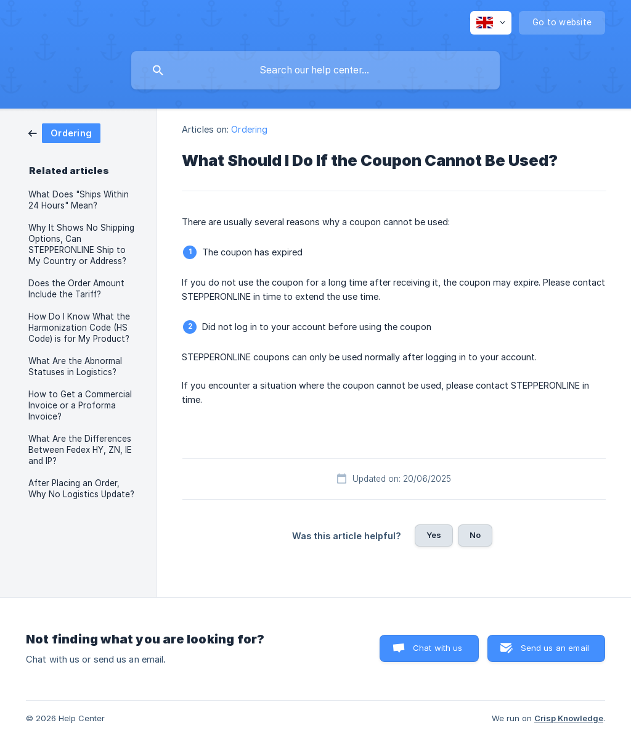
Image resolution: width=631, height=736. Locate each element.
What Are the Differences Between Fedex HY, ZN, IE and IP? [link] (80, 450)
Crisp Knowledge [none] (568, 718)
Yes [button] (433, 535)
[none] (490, 23)
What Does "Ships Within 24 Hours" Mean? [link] (78, 199)
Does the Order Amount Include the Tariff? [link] (76, 288)
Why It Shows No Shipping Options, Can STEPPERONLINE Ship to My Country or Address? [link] (81, 244)
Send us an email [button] (555, 648)
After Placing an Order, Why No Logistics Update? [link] (81, 488)
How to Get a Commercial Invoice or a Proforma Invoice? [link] (80, 405)
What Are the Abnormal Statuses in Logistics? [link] (75, 366)
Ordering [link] (249, 129)
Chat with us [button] (438, 648)
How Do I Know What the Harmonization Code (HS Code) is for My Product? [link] (79, 328)
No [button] (475, 535)
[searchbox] (315, 70)
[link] (64, 132)
